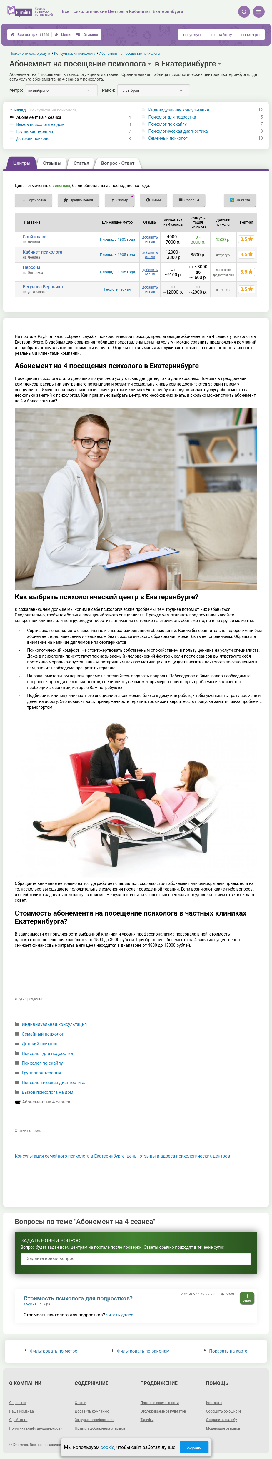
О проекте (17, 1403)
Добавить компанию (92, 1411)
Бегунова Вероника (43, 286)
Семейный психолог (167, 138)
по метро (250, 34)
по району (221, 34)
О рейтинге (18, 1420)
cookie (107, 1447)
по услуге (193, 34)
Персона (31, 267)
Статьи (80, 1403)
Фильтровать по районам (140, 1351)
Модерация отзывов (223, 1428)
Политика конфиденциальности (35, 1428)
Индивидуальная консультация (178, 110)
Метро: (16, 90)
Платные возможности (160, 1403)
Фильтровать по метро (51, 1351)
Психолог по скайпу (167, 124)
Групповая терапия (34, 131)
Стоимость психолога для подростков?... (81, 1298)
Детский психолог (33, 138)
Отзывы (87, 34)
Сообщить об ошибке (223, 1411)
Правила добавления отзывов (100, 1428)
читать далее (119, 1315)
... (24, 1014)
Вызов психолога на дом (40, 124)
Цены (62, 34)
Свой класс (34, 236)
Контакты (214, 1403)
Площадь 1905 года (117, 239)
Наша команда (21, 1411)
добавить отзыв (150, 239)
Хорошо (194, 1447)
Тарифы (147, 1420)
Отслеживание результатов (163, 1411)
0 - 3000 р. (198, 239)
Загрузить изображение (94, 1420)
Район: (108, 90)
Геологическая (117, 289)
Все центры (30, 34)
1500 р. (223, 239)
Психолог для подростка (172, 117)
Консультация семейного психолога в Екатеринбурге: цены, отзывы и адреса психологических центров (122, 1156)
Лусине (30, 1304)
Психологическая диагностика (178, 131)
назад (46, 110)
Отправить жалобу (221, 1420)
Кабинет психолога (42, 252)
